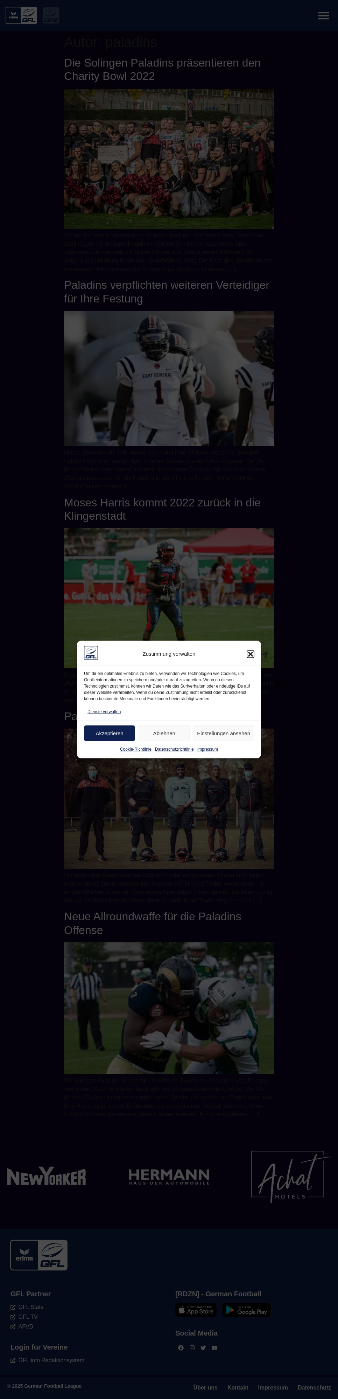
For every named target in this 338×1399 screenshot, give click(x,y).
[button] (250, 654)
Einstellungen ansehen (223, 733)
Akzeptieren (109, 733)
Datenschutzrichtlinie (174, 749)
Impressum (207, 749)
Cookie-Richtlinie (136, 749)
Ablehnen (164, 733)
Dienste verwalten (104, 711)
